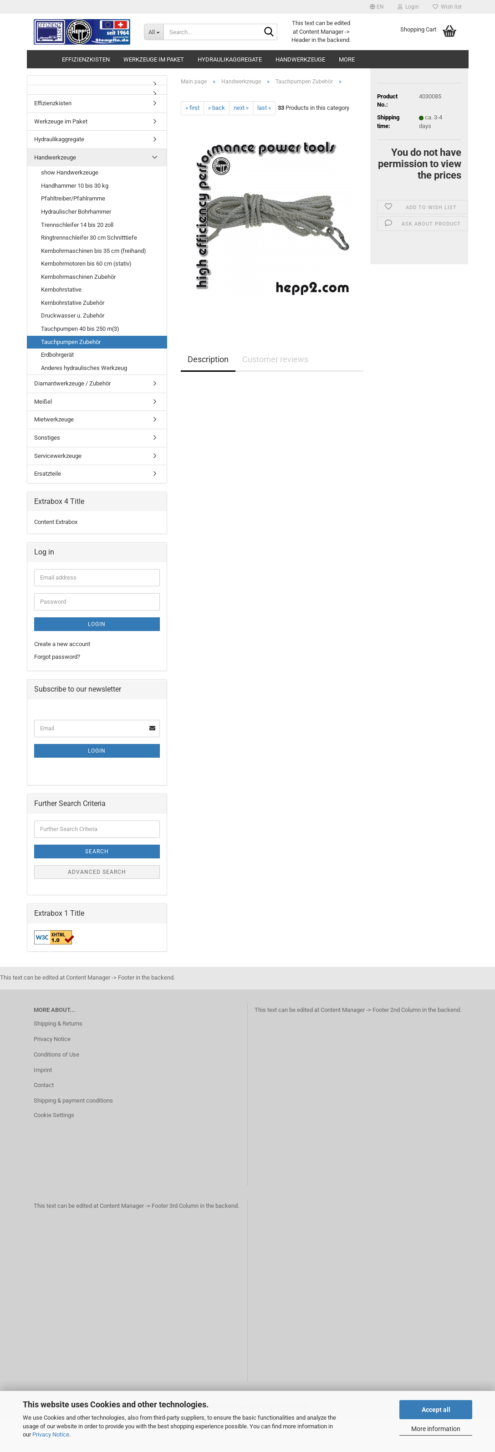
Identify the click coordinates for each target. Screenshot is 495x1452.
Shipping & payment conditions (73, 1100)
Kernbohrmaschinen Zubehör (78, 276)
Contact (44, 1085)
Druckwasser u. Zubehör (72, 315)
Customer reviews (275, 359)
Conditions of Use (56, 1054)
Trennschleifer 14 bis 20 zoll (77, 224)
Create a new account (62, 644)
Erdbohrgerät (57, 354)
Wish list (447, 7)
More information (435, 1428)
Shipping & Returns (58, 1023)
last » (264, 107)
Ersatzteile (47, 473)
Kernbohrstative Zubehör (72, 302)
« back (216, 107)
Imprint (43, 1070)
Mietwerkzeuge (54, 419)
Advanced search (97, 872)
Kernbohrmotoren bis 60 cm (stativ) (86, 263)
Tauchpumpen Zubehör (71, 342)
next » (241, 107)
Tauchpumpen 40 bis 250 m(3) (80, 328)
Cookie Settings (54, 1115)
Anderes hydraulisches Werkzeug (84, 367)
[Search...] (153, 32)
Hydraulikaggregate (230, 59)
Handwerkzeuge (300, 59)
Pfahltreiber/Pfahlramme (73, 198)
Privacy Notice (50, 1434)
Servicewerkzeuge (58, 455)
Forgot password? (57, 656)
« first (192, 107)
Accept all (436, 1409)
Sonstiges (47, 437)
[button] (377, 7)
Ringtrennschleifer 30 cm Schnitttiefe (89, 237)
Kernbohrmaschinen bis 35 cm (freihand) (93, 250)
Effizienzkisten (86, 59)
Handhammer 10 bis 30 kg (74, 185)
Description (208, 359)
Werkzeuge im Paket (153, 59)
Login (97, 624)
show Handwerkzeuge (69, 172)
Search (97, 851)
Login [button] (408, 7)
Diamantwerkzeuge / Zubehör (72, 383)
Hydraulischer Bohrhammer (76, 211)
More (347, 59)
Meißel (43, 401)
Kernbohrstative (61, 289)
